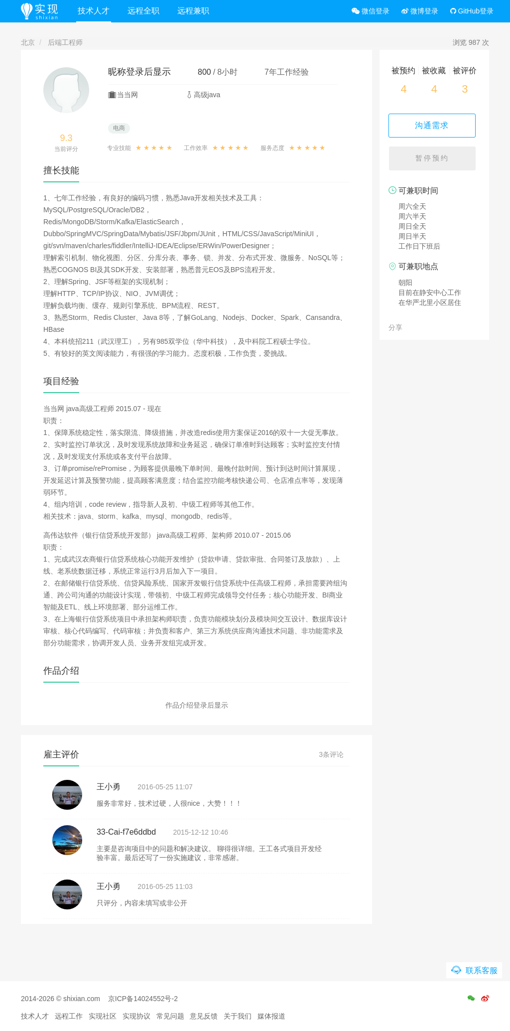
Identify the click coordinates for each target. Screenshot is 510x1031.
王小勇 (109, 786)
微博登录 (419, 11)
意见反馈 (204, 1016)
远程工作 (69, 1016)
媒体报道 (271, 1016)
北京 (28, 42)
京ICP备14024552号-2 (143, 999)
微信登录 (370, 11)
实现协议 (136, 1016)
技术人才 (95, 10)
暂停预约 (434, 159)
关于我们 (238, 1016)
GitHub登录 (472, 11)
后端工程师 (65, 42)
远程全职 (145, 10)
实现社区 (103, 1016)
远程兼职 (195, 10)
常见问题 (170, 1016)
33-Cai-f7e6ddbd (126, 832)
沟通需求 (434, 125)
